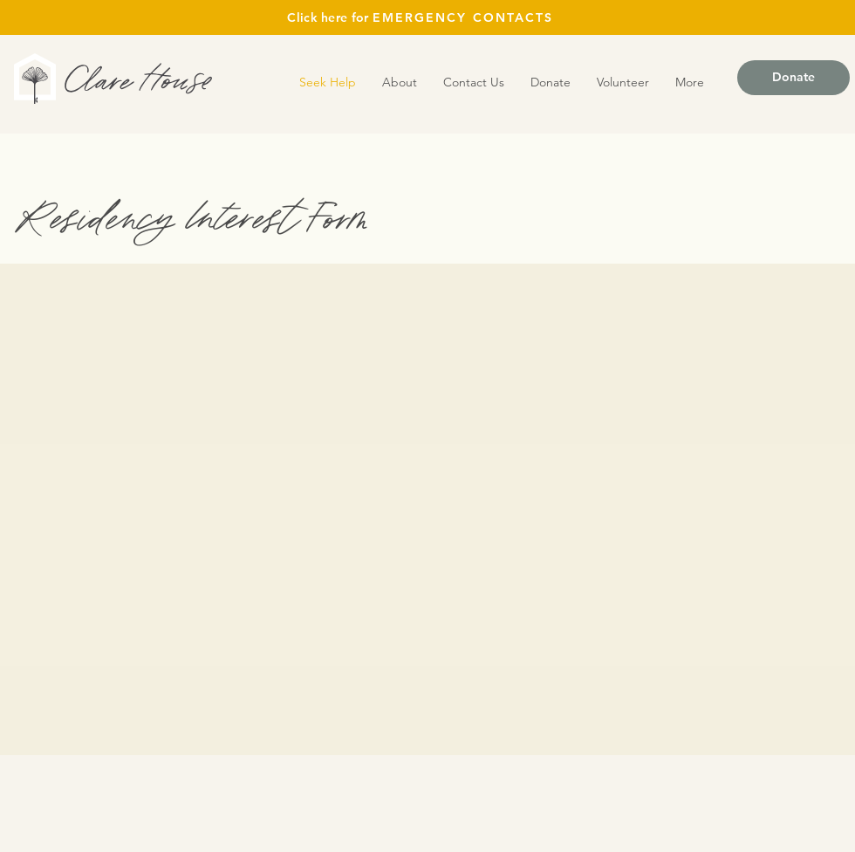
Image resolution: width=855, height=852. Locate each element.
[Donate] (793, 77)
